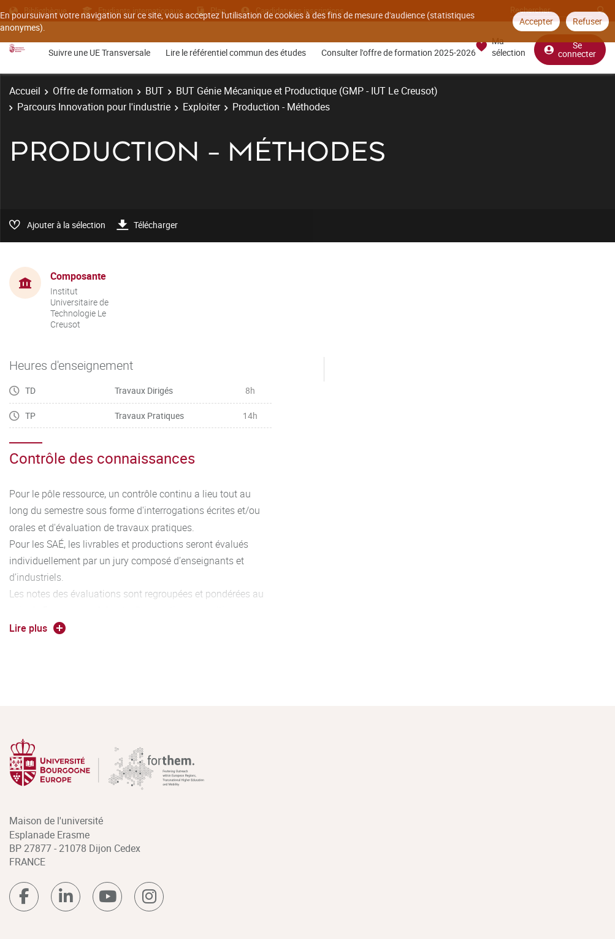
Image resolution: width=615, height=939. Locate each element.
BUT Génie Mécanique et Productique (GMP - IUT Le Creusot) (307, 91)
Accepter (536, 21)
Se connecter (570, 49)
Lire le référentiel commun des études (236, 52)
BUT (154, 91)
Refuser (587, 21)
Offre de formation (93, 91)
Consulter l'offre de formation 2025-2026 (398, 52)
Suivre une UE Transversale (99, 52)
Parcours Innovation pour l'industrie (93, 106)
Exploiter (201, 106)
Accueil (24, 91)
